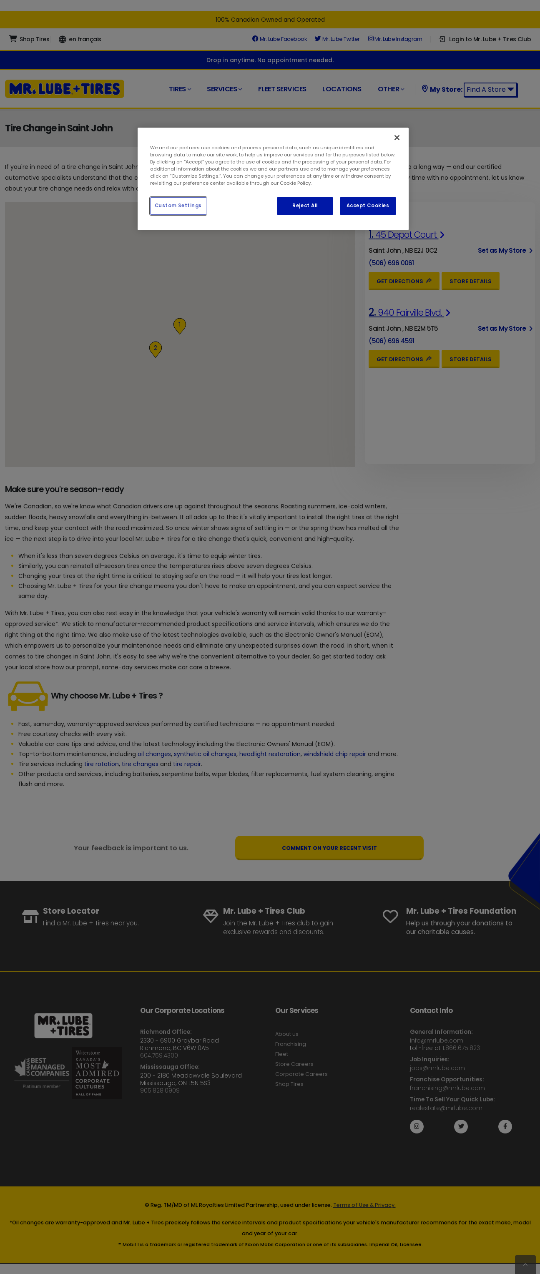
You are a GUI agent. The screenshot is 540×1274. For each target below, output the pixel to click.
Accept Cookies (368, 205)
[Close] (397, 137)
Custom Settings (178, 205)
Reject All (305, 205)
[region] (273, 179)
